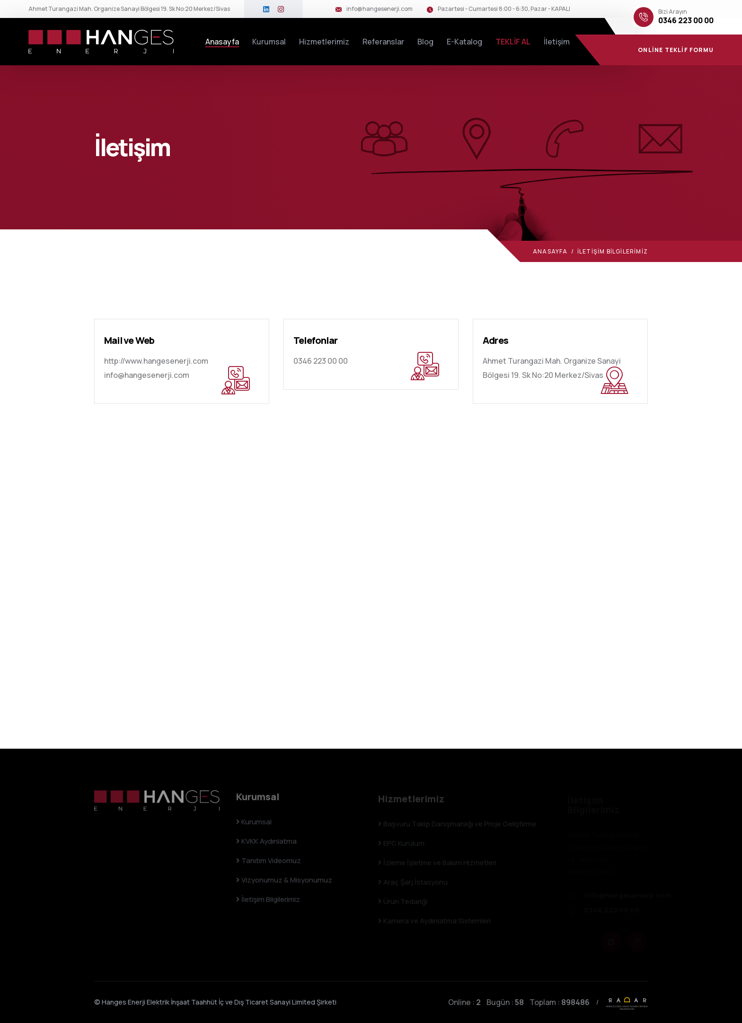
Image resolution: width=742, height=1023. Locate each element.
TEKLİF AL (512, 41)
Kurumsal (269, 41)
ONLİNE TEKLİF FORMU (676, 50)
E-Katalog (464, 41)
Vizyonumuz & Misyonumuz (284, 884)
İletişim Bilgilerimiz (268, 903)
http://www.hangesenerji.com (156, 361)
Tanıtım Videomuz (268, 864)
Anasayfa (222, 41)
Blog (425, 41)
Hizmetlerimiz (324, 41)
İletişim (557, 41)
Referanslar (383, 41)
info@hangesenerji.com (379, 9)
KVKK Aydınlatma (266, 845)
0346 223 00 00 (686, 20)
